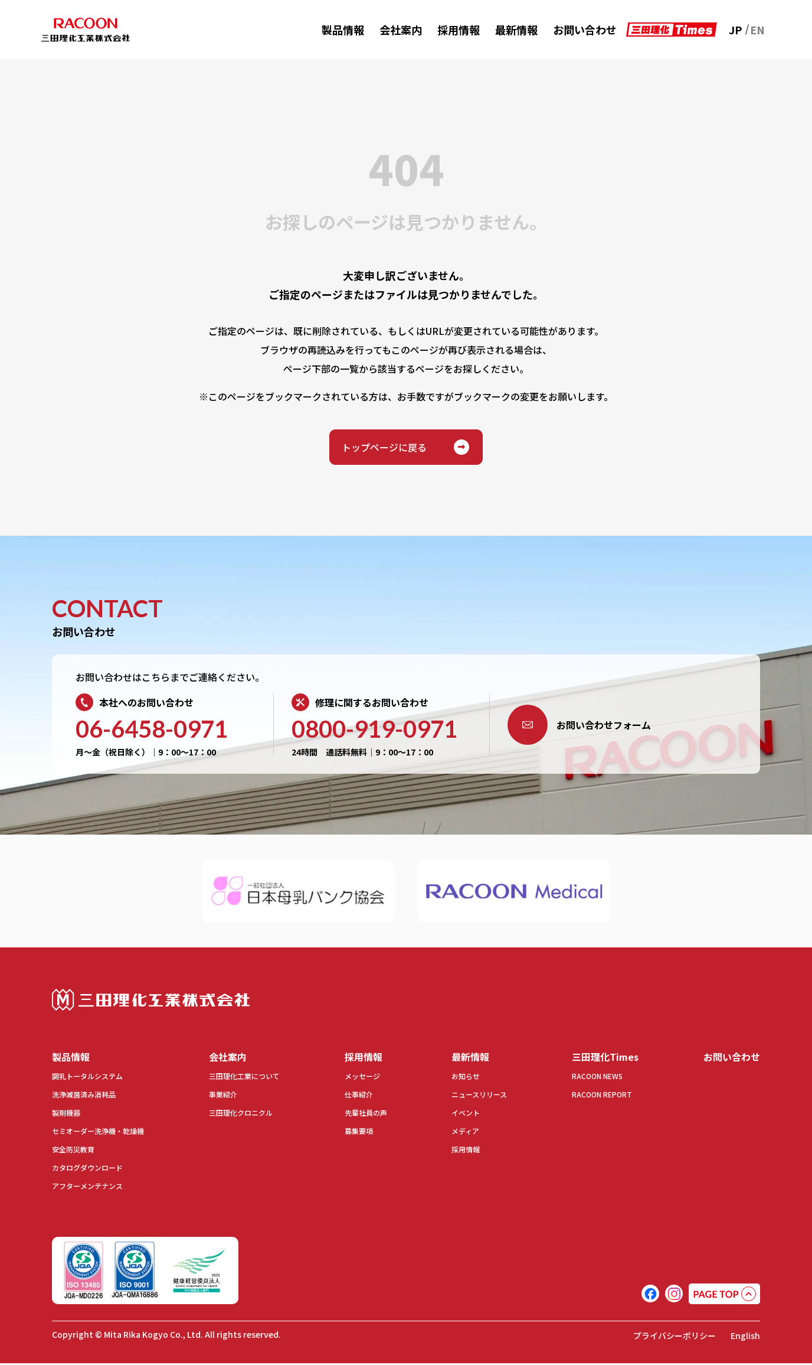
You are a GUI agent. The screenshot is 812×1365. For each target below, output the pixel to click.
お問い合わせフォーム (579, 725)
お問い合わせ (585, 29)
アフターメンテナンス (93, 1188)
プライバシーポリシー (666, 1337)
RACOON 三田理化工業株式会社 (85, 30)
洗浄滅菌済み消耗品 (89, 1096)
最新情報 (516, 29)
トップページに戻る (406, 447)
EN (757, 29)
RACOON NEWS (585, 1078)
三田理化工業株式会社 (151, 1000)
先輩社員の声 (366, 1114)
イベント (457, 1114)
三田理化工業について (250, 1078)
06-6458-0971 (152, 729)
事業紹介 (225, 1096)
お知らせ (457, 1078)
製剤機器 (68, 1114)
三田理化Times (598, 1057)
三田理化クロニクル (246, 1114)
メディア (457, 1133)
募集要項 (358, 1133)
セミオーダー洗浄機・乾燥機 (105, 1133)
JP (735, 29)
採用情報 (458, 29)
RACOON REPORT (590, 1096)
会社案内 (400, 29)
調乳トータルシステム (93, 1078)
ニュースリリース (473, 1096)
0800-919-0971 (374, 729)
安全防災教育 (77, 1151)
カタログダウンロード (93, 1169)
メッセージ (362, 1078)
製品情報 (343, 29)
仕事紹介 (358, 1096)
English (744, 1337)
